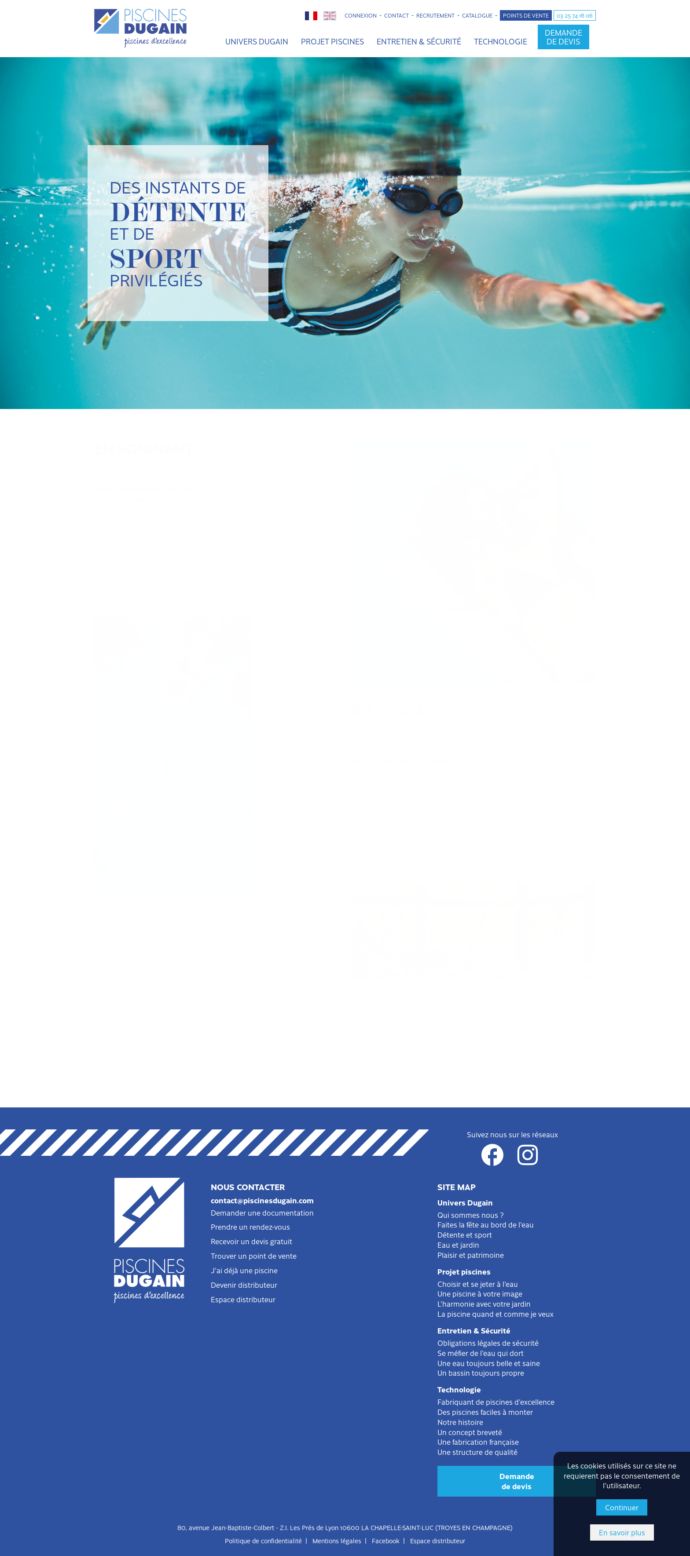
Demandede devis (516, 1481)
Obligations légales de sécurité (488, 1343)
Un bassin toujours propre (480, 1372)
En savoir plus (622, 1532)
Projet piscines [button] (332, 41)
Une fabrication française (478, 1441)
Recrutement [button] (435, 15)
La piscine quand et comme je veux (495, 1314)
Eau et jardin (458, 1244)
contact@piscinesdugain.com (262, 1200)
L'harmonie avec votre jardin (484, 1303)
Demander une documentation (262, 1212)
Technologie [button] (500, 41)
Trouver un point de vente (254, 1255)
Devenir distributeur (244, 1284)
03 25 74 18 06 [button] (575, 15)
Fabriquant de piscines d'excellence (495, 1401)
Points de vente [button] (526, 15)
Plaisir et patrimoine (470, 1255)
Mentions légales (336, 1540)
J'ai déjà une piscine (244, 1270)
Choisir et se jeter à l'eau (477, 1284)
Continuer (622, 1507)
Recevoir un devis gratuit (251, 1241)
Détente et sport (464, 1234)
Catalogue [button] (477, 15)
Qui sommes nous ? (470, 1215)
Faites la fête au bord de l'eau (485, 1224)
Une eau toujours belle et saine (488, 1363)
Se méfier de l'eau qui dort (480, 1353)
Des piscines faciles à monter (485, 1412)
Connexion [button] (361, 15)
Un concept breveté (469, 1432)
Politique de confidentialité (263, 1540)
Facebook (386, 1540)
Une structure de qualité (477, 1452)
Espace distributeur (243, 1299)
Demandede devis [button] (563, 36)
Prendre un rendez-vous (250, 1226)
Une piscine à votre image (479, 1293)
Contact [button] (396, 15)
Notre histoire (460, 1422)
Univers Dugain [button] (256, 41)
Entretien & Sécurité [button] (419, 41)
